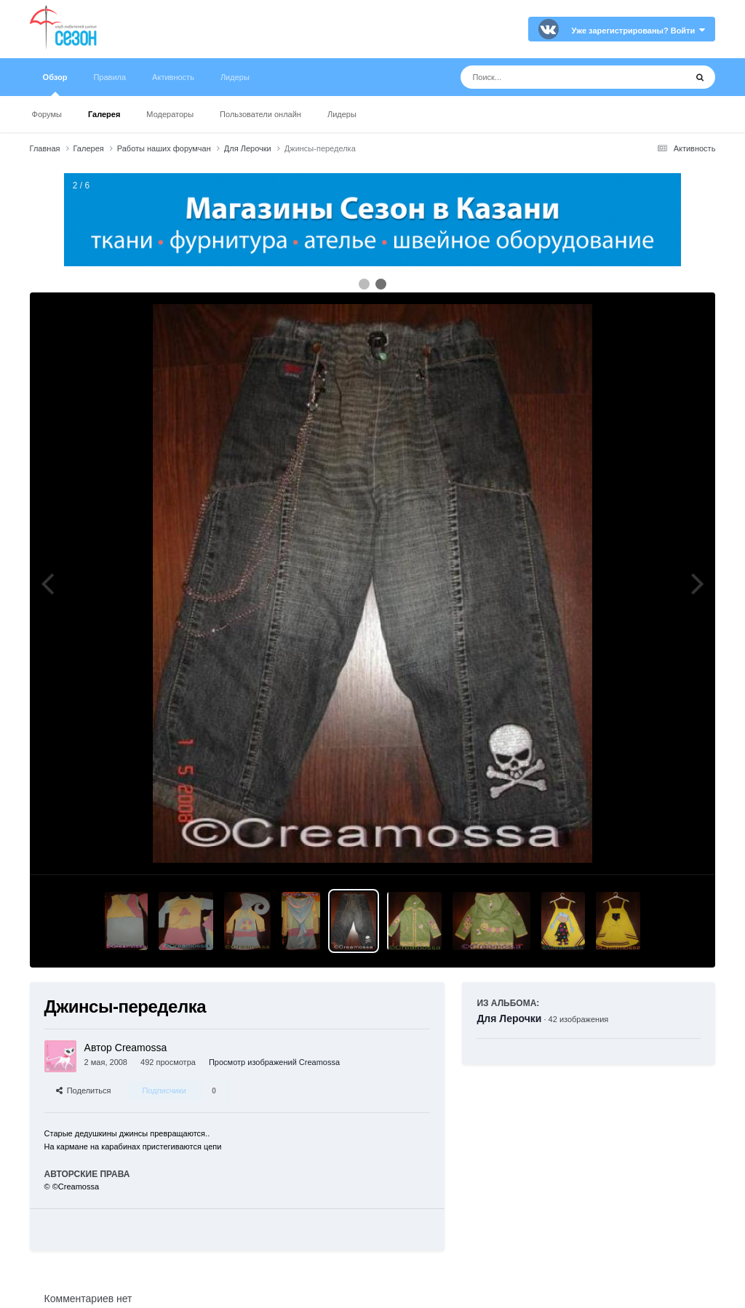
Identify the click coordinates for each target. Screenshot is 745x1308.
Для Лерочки (509, 1018)
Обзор (55, 84)
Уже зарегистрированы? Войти (639, 30)
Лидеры (341, 114)
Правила (109, 77)
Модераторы (170, 114)
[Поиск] (546, 77)
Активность (173, 77)
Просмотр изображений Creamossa (274, 1062)
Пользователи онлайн (260, 114)
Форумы (47, 114)
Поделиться (83, 1090)
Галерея (104, 114)
